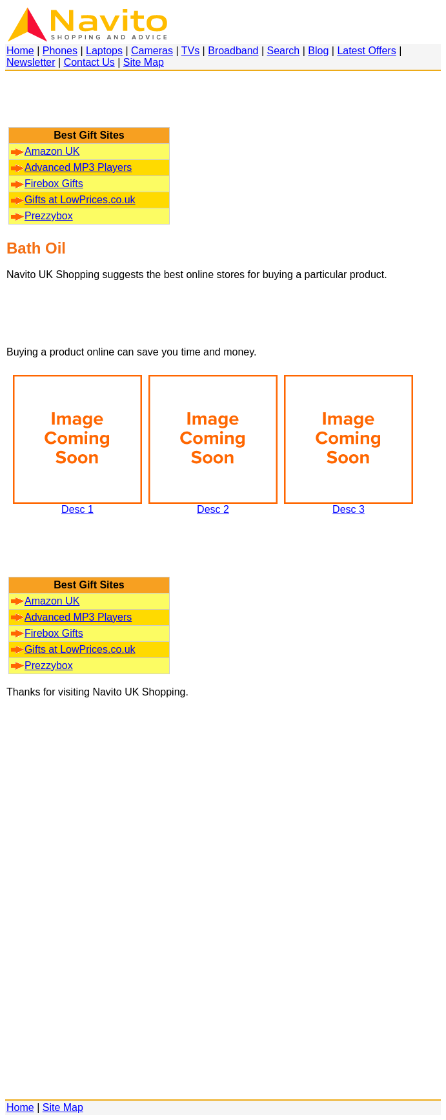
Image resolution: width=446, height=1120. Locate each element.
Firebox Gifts (47, 183)
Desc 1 (77, 505)
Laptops (104, 50)
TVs (190, 50)
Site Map (143, 62)
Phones (60, 50)
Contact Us (89, 62)
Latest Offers (366, 50)
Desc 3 (348, 505)
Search (283, 50)
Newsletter (31, 62)
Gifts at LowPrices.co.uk (73, 199)
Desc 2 (213, 505)
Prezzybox (42, 215)
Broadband (233, 50)
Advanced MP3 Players (71, 167)
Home (20, 50)
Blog (318, 50)
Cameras (152, 50)
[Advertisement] (89, 105)
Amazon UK (45, 151)
